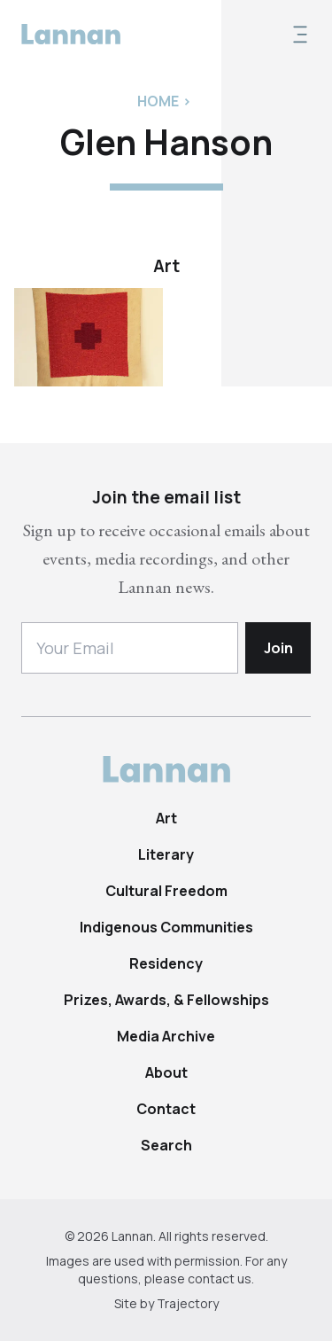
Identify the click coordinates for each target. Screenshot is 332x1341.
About (166, 1072)
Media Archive (166, 1036)
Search (166, 1145)
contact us (219, 1278)
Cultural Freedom (166, 890)
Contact (166, 1109)
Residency (166, 963)
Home (158, 101)
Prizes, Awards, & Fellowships (166, 1000)
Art (166, 818)
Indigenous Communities (166, 927)
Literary (166, 854)
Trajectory (188, 1303)
